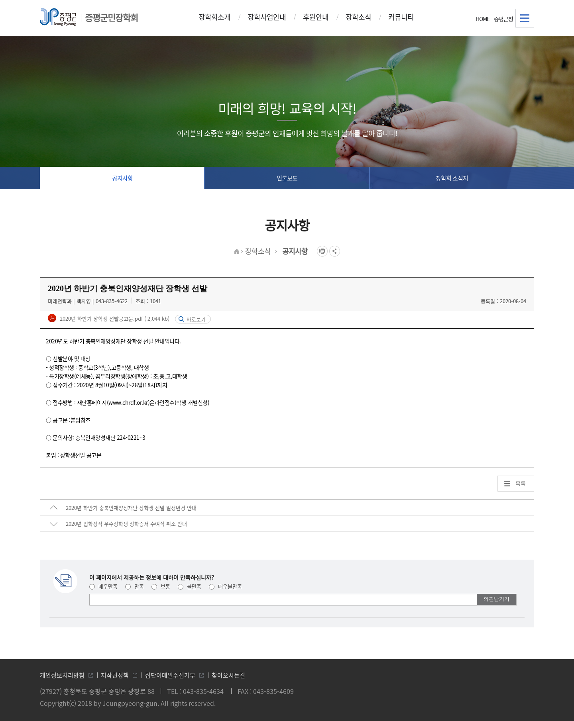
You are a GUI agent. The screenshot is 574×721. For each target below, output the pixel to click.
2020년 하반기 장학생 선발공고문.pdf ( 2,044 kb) (113, 318)
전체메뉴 (524, 18)
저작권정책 (115, 675)
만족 (134, 586)
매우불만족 (225, 586)
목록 (520, 483)
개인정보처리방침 (62, 675)
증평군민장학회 (111, 17)
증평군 (58, 17)
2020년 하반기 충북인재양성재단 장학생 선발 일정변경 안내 (131, 507)
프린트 (322, 251)
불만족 (189, 586)
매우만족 (103, 586)
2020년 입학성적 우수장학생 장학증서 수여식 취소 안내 (126, 523)
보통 (160, 586)
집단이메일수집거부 (170, 675)
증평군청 (503, 18)
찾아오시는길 (228, 675)
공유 (334, 251)
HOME (482, 18)
